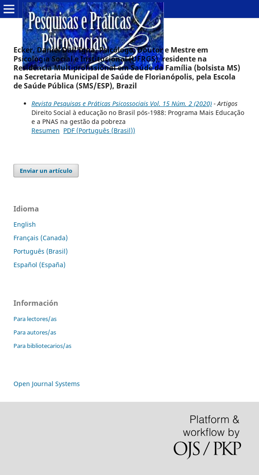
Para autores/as (34, 332)
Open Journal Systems (46, 383)
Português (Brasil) (40, 251)
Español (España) (39, 264)
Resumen (45, 130)
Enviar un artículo (46, 171)
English (24, 224)
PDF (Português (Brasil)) (99, 130)
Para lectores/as (35, 319)
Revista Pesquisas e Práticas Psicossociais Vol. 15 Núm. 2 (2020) (121, 103)
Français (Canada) (40, 237)
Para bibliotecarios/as (42, 346)
